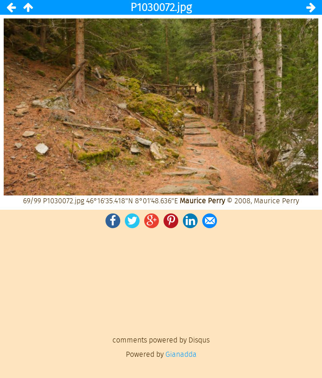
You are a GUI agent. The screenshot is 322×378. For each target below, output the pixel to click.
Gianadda (181, 354)
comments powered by (161, 340)
